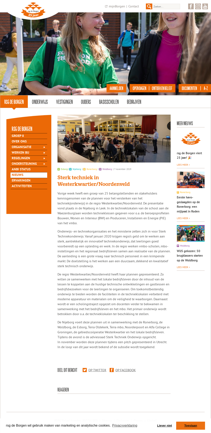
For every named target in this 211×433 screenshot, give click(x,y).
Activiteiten (22, 186)
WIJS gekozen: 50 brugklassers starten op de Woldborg (190, 256)
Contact (133, 6)
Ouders (86, 101)
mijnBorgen (117, 6)
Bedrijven (134, 101)
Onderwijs (40, 101)
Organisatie (21, 147)
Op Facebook (123, 370)
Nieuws (17, 175)
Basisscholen (109, 101)
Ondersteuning (24, 164)
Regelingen (21, 158)
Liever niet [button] (164, 425)
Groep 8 (18, 136)
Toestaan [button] (190, 425)
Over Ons (19, 142)
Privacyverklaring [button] (124, 425)
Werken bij (20, 153)
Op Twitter (94, 370)
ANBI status (21, 169)
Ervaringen (21, 181)
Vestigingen (64, 101)
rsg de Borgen (14, 101)
